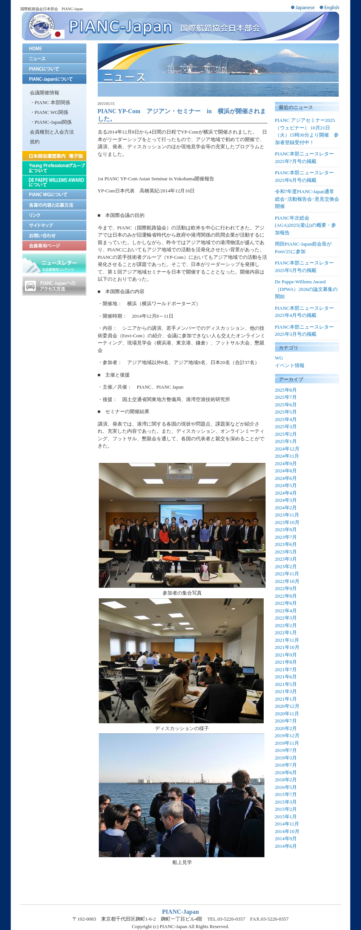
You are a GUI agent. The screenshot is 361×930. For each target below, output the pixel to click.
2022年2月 (286, 625)
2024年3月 (286, 500)
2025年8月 (286, 390)
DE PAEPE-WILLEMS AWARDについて (54, 182)
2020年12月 (287, 706)
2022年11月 (287, 573)
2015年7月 (286, 794)
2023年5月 (286, 552)
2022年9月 (286, 588)
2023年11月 (287, 515)
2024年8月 (286, 470)
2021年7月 (286, 669)
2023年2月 (286, 566)
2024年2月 (286, 507)
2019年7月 (286, 750)
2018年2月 (286, 779)
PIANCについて (54, 69)
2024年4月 (286, 493)
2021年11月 (287, 640)
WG (279, 358)
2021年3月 (286, 691)
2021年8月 (286, 662)
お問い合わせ (54, 235)
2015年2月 (286, 809)
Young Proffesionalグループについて (54, 168)
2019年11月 (287, 743)
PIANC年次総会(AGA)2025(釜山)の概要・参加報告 (305, 225)
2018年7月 (286, 765)
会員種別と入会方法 (52, 132)
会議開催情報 (44, 92)
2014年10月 (287, 831)
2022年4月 (286, 610)
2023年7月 (286, 537)
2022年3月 (286, 618)
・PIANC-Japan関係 (51, 122)
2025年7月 (286, 397)
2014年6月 (286, 846)
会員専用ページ (54, 245)
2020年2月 (286, 728)
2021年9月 (286, 655)
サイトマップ (54, 225)
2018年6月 (286, 772)
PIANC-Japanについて (54, 79)
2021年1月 (286, 699)
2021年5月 (286, 684)
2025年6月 (286, 404)
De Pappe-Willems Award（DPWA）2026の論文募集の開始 (306, 289)
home (54, 48)
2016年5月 (286, 787)
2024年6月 (286, 478)
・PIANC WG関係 (49, 112)
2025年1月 (286, 441)
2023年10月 (287, 522)
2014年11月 (287, 824)
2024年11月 (287, 456)
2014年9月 (286, 838)
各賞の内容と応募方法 (54, 205)
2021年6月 (286, 676)
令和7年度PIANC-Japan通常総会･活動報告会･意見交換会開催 (307, 199)
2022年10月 (287, 581)
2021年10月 (287, 647)
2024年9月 (286, 463)
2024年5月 (286, 485)
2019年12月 (287, 735)
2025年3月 (286, 426)
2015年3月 (286, 802)
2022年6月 (286, 603)
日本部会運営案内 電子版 (54, 156)
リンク (54, 215)
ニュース (54, 59)
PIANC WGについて (54, 194)
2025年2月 (286, 434)
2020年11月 (287, 713)
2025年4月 (286, 419)
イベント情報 (289, 365)
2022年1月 (286, 632)
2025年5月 (286, 412)
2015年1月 (286, 816)
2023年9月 (286, 529)
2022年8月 (286, 596)
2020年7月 (286, 721)
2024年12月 (287, 449)
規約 (35, 141)
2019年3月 (286, 758)
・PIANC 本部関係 (50, 102)
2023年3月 (286, 559)
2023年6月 (286, 544)
